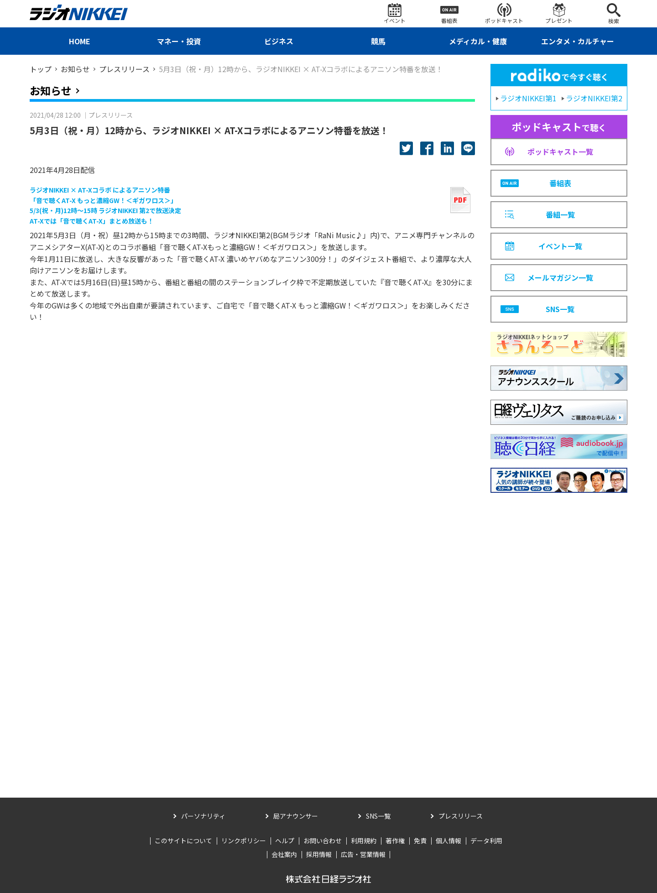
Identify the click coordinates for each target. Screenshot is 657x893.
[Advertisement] (558, 633)
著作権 (395, 840)
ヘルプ (284, 840)
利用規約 (363, 840)
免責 (420, 840)
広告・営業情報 (363, 854)
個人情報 (448, 840)
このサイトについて (183, 840)
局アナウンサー (295, 815)
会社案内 (284, 854)
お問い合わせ (322, 840)
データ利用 (486, 840)
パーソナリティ (203, 815)
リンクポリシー (243, 840)
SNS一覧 (378, 815)
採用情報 (319, 854)
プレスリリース (460, 815)
